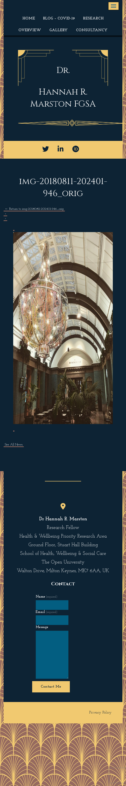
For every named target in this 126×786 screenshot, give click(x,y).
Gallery (58, 30)
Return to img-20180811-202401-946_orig (34, 209)
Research (93, 18)
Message (42, 627)
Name (46, 597)
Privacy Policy (100, 712)
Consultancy (92, 30)
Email (46, 612)
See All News (14, 444)
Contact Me (51, 687)
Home (28, 18)
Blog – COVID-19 (59, 18)
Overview (29, 30)
